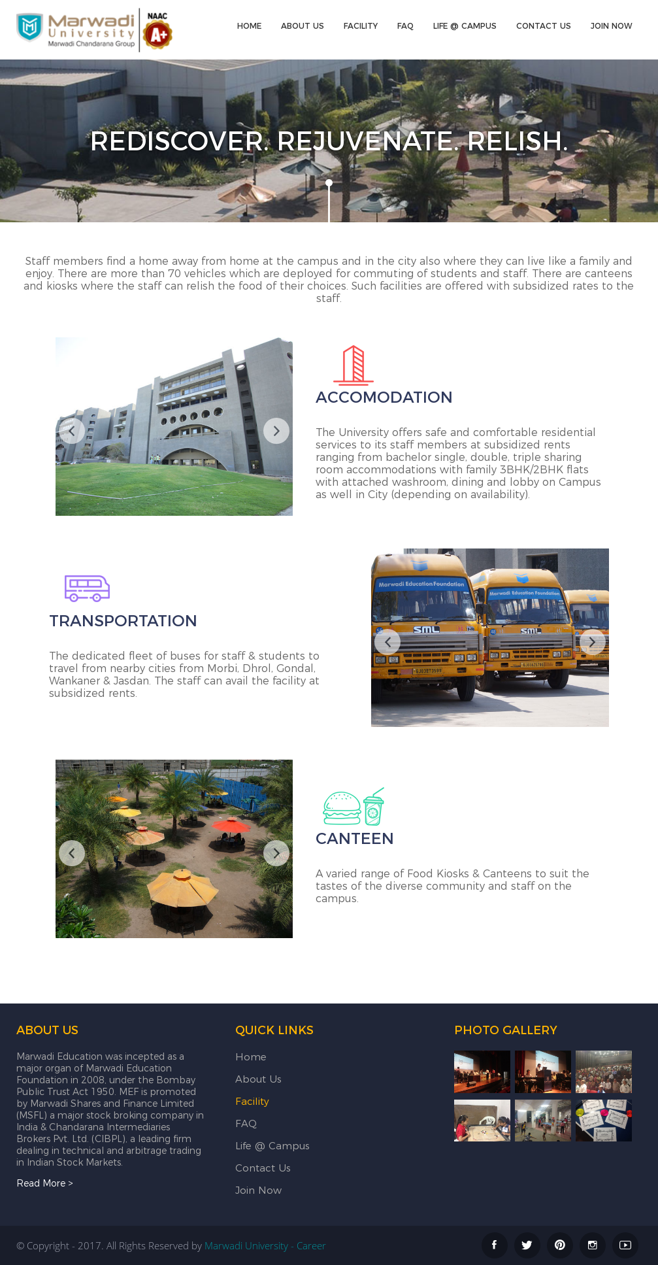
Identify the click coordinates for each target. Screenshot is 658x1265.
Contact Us (543, 26)
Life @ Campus (465, 26)
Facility (361, 26)
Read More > (44, 1183)
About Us (302, 26)
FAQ (405, 26)
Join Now (611, 26)
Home (249, 26)
